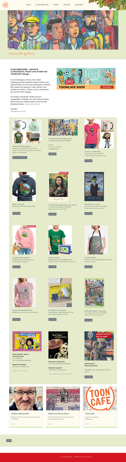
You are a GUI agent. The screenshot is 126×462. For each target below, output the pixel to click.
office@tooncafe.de (18, 111)
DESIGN (67, 4)
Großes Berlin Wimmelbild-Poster (60, 139)
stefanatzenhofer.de (32, 104)
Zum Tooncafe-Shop (19, 157)
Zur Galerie (88, 377)
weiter (13, 424)
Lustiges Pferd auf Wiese (21, 258)
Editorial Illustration (58, 413)
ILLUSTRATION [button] (41, 4)
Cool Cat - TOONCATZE (92, 151)
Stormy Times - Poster (92, 204)
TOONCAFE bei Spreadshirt (21, 146)
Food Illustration (90, 257)
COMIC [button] (56, 4)
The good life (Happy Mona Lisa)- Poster (62, 205)
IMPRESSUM (78, 457)
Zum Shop (52, 154)
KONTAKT (80, 4)
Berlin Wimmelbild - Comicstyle (95, 311)
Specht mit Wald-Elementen (22, 310)
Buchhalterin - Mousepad (57, 310)
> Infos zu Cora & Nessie (19, 371)
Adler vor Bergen (18, 204)
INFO (28, 4)
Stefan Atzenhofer (20, 413)
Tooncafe (89, 413)
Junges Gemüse (54, 257)
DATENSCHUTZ (88, 457)
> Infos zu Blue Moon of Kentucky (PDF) (60, 374)
